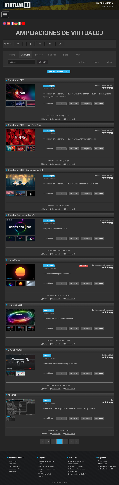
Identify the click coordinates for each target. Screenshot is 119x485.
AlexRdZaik (108, 355)
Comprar (12, 464)
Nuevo (12, 55)
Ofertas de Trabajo (75, 466)
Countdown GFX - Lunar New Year (24, 125)
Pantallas (12, 471)
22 (59, 441)
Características (14, 466)
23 (65, 441)
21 (53, 441)
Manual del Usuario (46, 466)
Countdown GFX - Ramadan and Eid (25, 170)
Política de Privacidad (76, 469)
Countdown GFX (16, 80)
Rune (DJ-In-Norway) (104, 85)
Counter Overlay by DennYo (21, 215)
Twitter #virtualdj (105, 469)
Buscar (42, 62)
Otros (79, 55)
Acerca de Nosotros (76, 461)
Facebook (102, 461)
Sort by (82, 62)
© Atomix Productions (59, 482)
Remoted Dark (15, 305)
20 (47, 441)
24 (71, 441)
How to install (70, 119)
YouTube (102, 464)
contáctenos (73, 464)
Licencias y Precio (15, 469)
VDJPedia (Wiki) (44, 474)
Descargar (13, 461)
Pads (65, 55)
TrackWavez (14, 260)
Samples (52, 55)
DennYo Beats (107, 220)
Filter (96, 62)
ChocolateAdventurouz (103, 265)
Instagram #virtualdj (107, 466)
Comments (56, 119)
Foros (40, 477)
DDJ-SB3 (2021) (15, 350)
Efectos (39, 55)
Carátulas (25, 55)
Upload (109, 62)
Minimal (12, 395)
